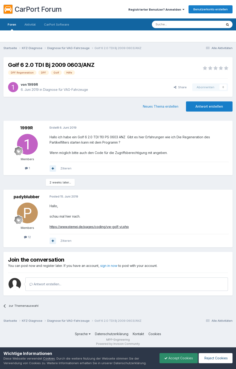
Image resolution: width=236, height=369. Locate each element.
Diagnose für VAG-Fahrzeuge (65, 90)
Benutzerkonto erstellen (210, 9)
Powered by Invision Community (118, 343)
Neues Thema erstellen (160, 106)
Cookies (154, 334)
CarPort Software (56, 24)
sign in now (108, 266)
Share (180, 87)
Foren (12, 26)
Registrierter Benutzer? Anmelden (156, 9)
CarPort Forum (32, 9)
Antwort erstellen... (45, 284)
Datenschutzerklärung (111, 334)
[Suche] (175, 24)
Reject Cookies (216, 358)
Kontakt (138, 334)
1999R (32, 84)
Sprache (83, 334)
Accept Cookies (178, 358)
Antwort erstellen (209, 106)
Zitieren (65, 168)
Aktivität (30, 24)
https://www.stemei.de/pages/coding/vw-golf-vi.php (89, 227)
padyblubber (27, 196)
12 (27, 237)
